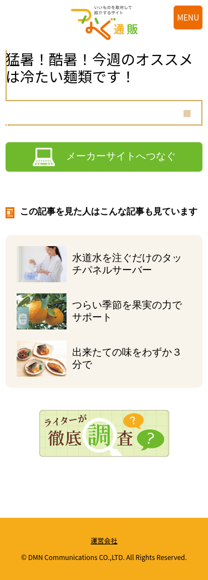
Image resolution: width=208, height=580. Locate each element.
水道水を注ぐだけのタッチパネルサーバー (127, 264)
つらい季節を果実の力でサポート (127, 311)
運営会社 (103, 540)
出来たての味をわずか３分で (127, 358)
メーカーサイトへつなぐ (121, 156)
